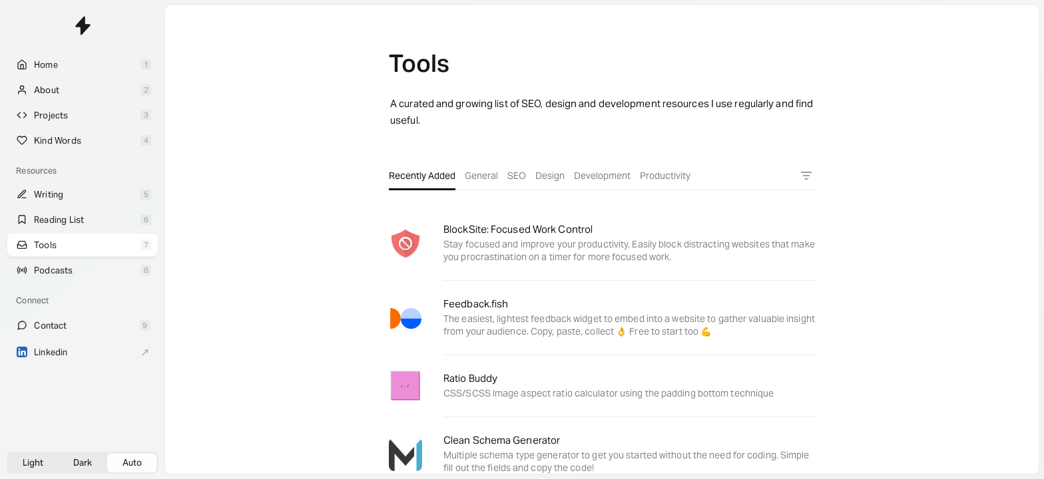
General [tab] (481, 176)
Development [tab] (602, 176)
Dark (82, 462)
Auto (132, 462)
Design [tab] (550, 176)
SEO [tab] (516, 176)
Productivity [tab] (665, 176)
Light (33, 462)
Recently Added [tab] (422, 176)
